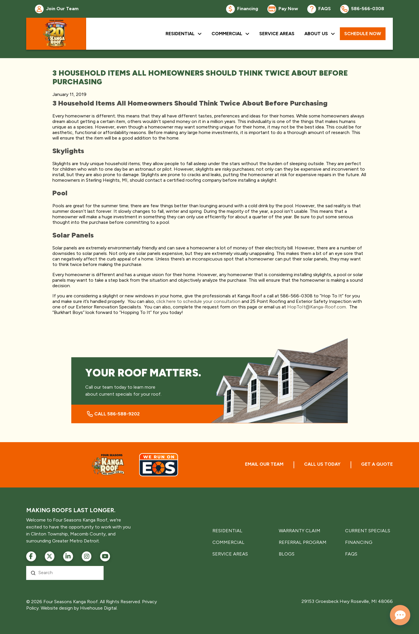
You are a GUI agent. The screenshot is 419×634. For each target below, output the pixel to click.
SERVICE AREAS (230, 554)
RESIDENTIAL (227, 530)
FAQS (351, 554)
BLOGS (286, 554)
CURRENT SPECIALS (367, 530)
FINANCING (358, 542)
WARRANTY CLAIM (299, 530)
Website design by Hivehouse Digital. (79, 608)
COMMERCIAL (228, 542)
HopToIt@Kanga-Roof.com (316, 307)
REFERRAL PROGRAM (302, 542)
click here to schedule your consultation (198, 301)
